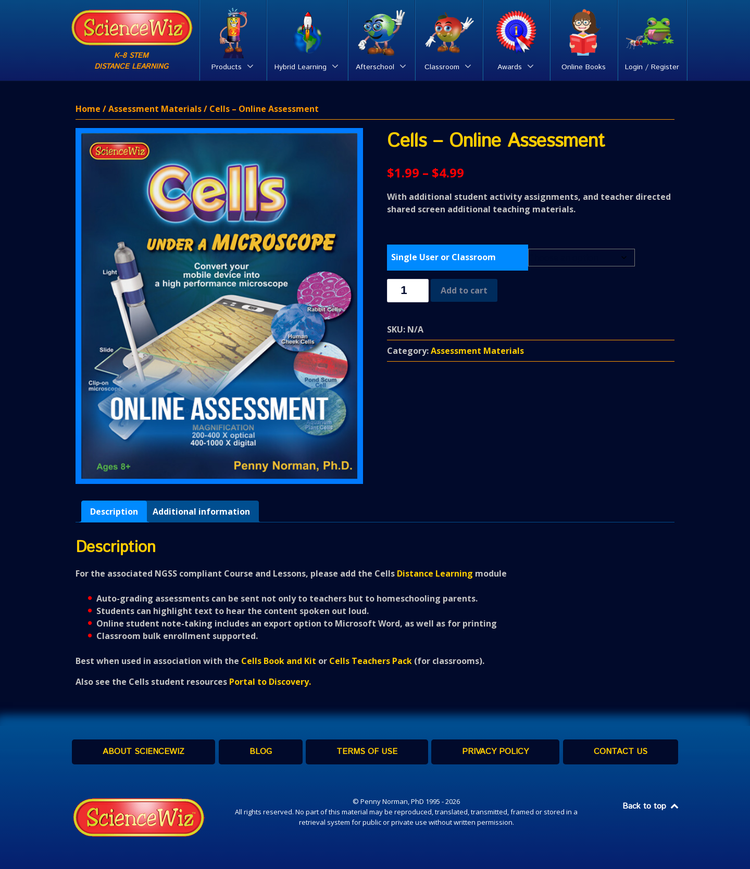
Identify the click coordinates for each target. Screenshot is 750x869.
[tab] (114, 511)
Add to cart (464, 290)
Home (88, 108)
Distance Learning (435, 573)
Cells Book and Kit (278, 661)
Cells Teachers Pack (370, 661)
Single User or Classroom (443, 257)
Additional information (201, 511)
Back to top (651, 806)
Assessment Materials (155, 108)
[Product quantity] (408, 290)
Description (114, 511)
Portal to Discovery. (270, 681)
